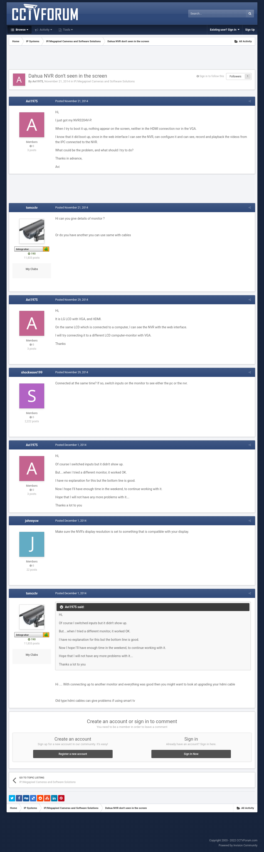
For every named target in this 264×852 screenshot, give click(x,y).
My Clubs (32, 269)
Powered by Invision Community (238, 845)
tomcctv (32, 207)
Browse (21, 29)
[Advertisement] (132, 58)
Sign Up (250, 29)
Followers (236, 76)
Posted (70, 101)
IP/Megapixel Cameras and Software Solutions (104, 81)
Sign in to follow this (212, 76)
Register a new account (73, 754)
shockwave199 (31, 372)
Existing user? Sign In (224, 29)
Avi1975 (37, 81)
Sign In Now (191, 754)
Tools (67, 29)
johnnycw (32, 521)
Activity (45, 29)
